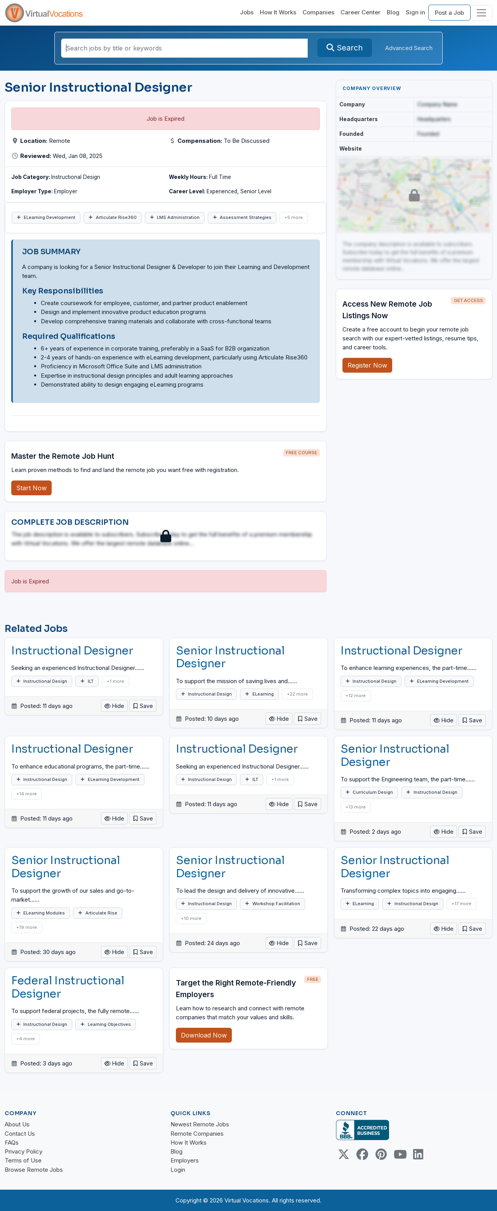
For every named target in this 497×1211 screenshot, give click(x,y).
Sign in (415, 12)
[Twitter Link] (343, 1154)
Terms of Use (23, 1160)
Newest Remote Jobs (199, 1124)
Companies (318, 12)
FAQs (12, 1142)
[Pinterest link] (381, 1154)
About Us (17, 1124)
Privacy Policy (23, 1151)
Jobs (247, 12)
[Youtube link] (399, 1154)
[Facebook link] (362, 1154)
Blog (393, 12)
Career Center (361, 12)
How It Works (278, 12)
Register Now (367, 365)
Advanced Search (409, 48)
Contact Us (20, 1133)
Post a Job (449, 12)
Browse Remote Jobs (34, 1169)
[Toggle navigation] (481, 13)
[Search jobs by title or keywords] (184, 48)
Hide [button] (114, 706)
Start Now (31, 488)
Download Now (204, 1035)
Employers (184, 1160)
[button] (142, 706)
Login (177, 1169)
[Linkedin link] (418, 1154)
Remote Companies (197, 1133)
